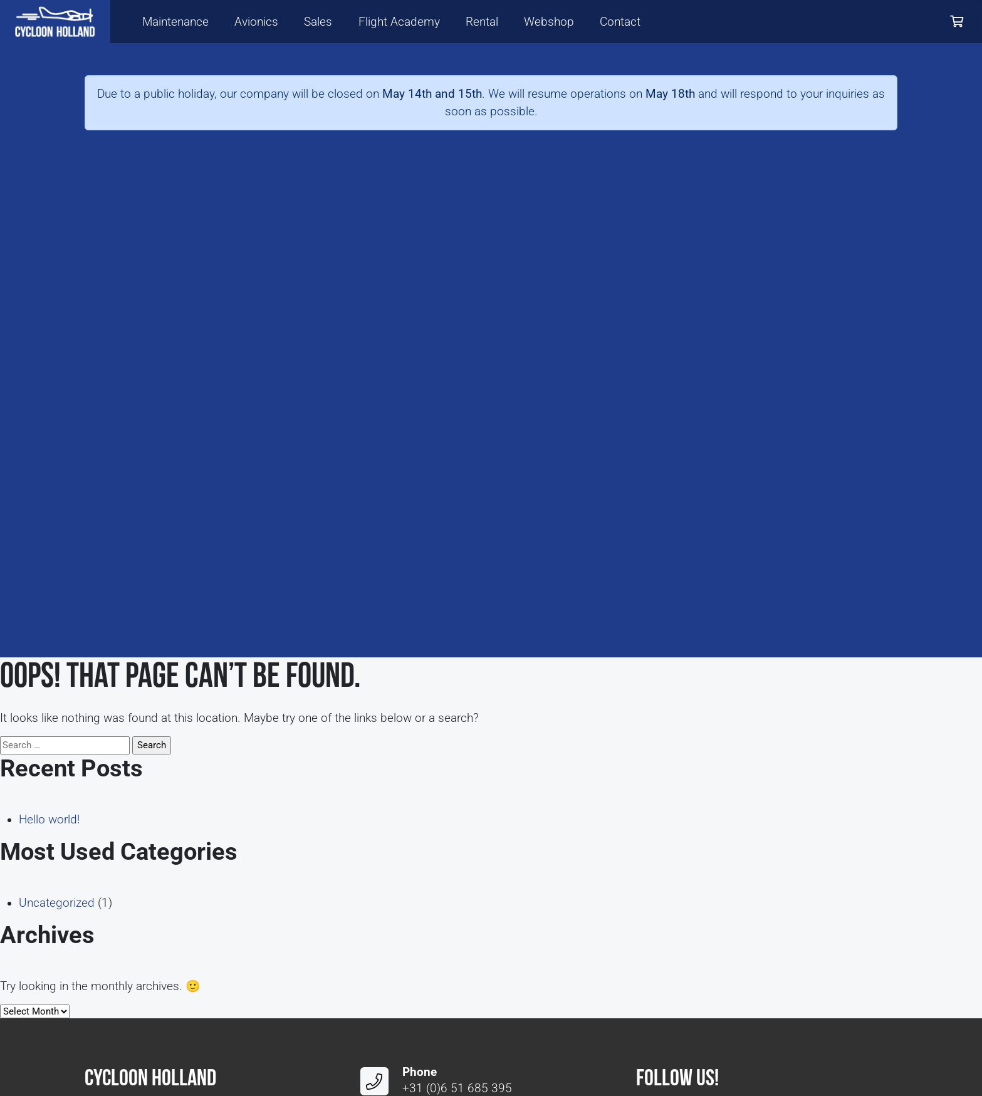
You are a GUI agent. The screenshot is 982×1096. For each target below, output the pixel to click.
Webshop (549, 22)
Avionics (256, 22)
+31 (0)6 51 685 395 (457, 1088)
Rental (482, 22)
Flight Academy (399, 22)
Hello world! (49, 820)
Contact (620, 22)
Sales (318, 22)
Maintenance (175, 22)
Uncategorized (57, 903)
